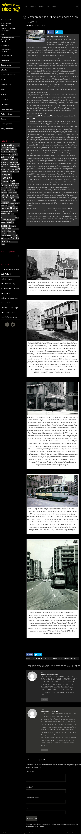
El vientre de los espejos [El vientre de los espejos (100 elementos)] (10, 173)
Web (27, 808)
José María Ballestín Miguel (67, 658)
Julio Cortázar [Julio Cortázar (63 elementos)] (8, 201)
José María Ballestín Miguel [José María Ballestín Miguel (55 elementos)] (10, 196)
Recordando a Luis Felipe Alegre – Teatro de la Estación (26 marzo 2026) (9, 312)
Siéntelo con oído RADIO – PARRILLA (34, 6)
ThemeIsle (75, 832)
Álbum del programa (30, 11)
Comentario (30, 771)
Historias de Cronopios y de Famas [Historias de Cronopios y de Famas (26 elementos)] (10, 184)
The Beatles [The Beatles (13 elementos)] (7, 238)
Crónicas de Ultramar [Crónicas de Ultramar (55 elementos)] (9, 160)
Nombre (29, 787)
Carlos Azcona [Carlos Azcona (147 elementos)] (8, 151)
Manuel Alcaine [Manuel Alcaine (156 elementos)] (9, 208)
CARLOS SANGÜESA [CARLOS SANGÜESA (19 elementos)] (6, 154)
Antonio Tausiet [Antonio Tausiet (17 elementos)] (5, 149)
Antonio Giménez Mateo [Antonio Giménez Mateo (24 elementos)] (8, 147)
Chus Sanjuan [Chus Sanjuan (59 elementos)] (7, 158)
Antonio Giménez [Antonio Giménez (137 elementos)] (10, 145)
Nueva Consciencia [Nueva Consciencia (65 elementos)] (8, 227)
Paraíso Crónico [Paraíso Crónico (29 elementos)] (6, 231)
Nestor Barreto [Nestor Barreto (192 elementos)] (7, 223)
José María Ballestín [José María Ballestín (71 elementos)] (9, 194)
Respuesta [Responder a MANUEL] (44, 699)
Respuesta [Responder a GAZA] (44, 750)
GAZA (55, 658)
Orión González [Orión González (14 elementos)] (15, 229)
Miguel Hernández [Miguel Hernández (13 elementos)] (10, 218)
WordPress (32, 832)
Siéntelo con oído (51, 6)
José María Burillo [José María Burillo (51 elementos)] (10, 199)
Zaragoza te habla (40, 25)
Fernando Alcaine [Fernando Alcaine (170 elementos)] (6, 179)
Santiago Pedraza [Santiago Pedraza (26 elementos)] (6, 235)
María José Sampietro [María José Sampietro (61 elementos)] (9, 212)
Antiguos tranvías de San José (42, 658)
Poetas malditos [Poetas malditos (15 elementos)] (11, 233)
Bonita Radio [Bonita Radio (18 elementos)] (13, 149)
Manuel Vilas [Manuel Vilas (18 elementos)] (4, 211)
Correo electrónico (33, 798)
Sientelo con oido (12, 832)
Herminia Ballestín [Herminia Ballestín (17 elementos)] (5, 183)
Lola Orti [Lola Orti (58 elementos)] (11, 205)
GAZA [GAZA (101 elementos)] (12, 181)
